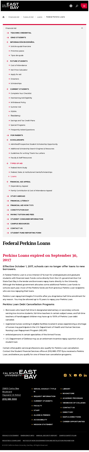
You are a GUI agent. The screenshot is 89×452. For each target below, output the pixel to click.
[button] (71, 6)
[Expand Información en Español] (8, 42)
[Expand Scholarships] (8, 140)
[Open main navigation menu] (84, 6)
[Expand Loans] (8, 177)
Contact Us (69, 409)
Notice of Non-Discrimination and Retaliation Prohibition (48, 442)
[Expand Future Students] (8, 61)
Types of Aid (28, 17)
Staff (37, 412)
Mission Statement (43, 426)
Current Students (43, 403)
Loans (39, 17)
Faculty (38, 407)
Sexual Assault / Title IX (45, 392)
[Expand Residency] (8, 116)
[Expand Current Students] (8, 89)
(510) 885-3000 (9, 401)
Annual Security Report (46, 437)
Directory (68, 414)
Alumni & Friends (42, 417)
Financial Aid (13, 17)
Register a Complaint (11, 442)
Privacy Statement (10, 437)
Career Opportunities (74, 423)
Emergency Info (27, 437)
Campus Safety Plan (67, 437)
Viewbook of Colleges (74, 405)
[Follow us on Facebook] (80, 377)
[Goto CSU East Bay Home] (3, 17)
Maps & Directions (72, 419)
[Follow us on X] (70, 377)
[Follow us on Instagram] (65, 377)
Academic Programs (73, 400)
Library (66, 391)
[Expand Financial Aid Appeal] (8, 182)
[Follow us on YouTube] (75, 377)
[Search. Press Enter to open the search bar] (77, 6)
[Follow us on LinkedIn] (85, 377)
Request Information (44, 398)
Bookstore (68, 395)
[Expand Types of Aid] (8, 164)
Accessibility (40, 422)
